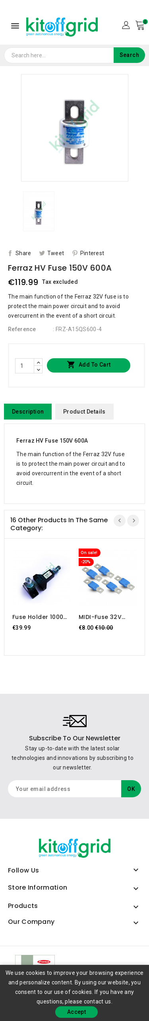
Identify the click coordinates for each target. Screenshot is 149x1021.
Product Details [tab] (84, 411)
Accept (76, 1012)
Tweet (55, 253)
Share (23, 253)
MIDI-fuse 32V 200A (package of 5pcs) (106, 617)
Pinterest (92, 253)
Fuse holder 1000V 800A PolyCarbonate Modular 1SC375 (40, 617)
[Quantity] (24, 365)
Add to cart (89, 365)
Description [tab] (28, 411)
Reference (22, 329)
